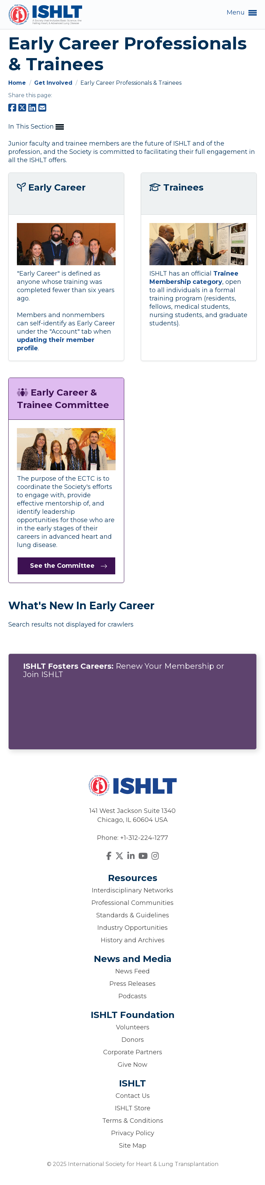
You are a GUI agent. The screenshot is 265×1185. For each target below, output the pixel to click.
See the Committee (62, 566)
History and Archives (133, 940)
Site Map (132, 1145)
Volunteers (132, 1027)
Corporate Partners (132, 1052)
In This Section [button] (36, 127)
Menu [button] (242, 13)
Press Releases (132, 984)
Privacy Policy (132, 1133)
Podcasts (132, 996)
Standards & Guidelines (132, 915)
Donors (132, 1040)
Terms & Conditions (132, 1120)
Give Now (132, 1064)
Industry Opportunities (132, 928)
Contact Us (133, 1096)
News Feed (132, 971)
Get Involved (54, 83)
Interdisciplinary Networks (132, 890)
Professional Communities (132, 903)
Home (18, 83)
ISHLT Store (132, 1108)
